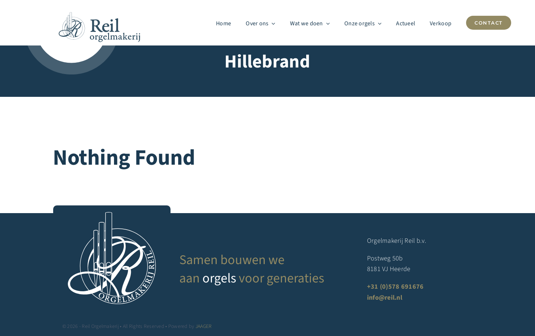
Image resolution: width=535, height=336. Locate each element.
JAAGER (203, 326)
